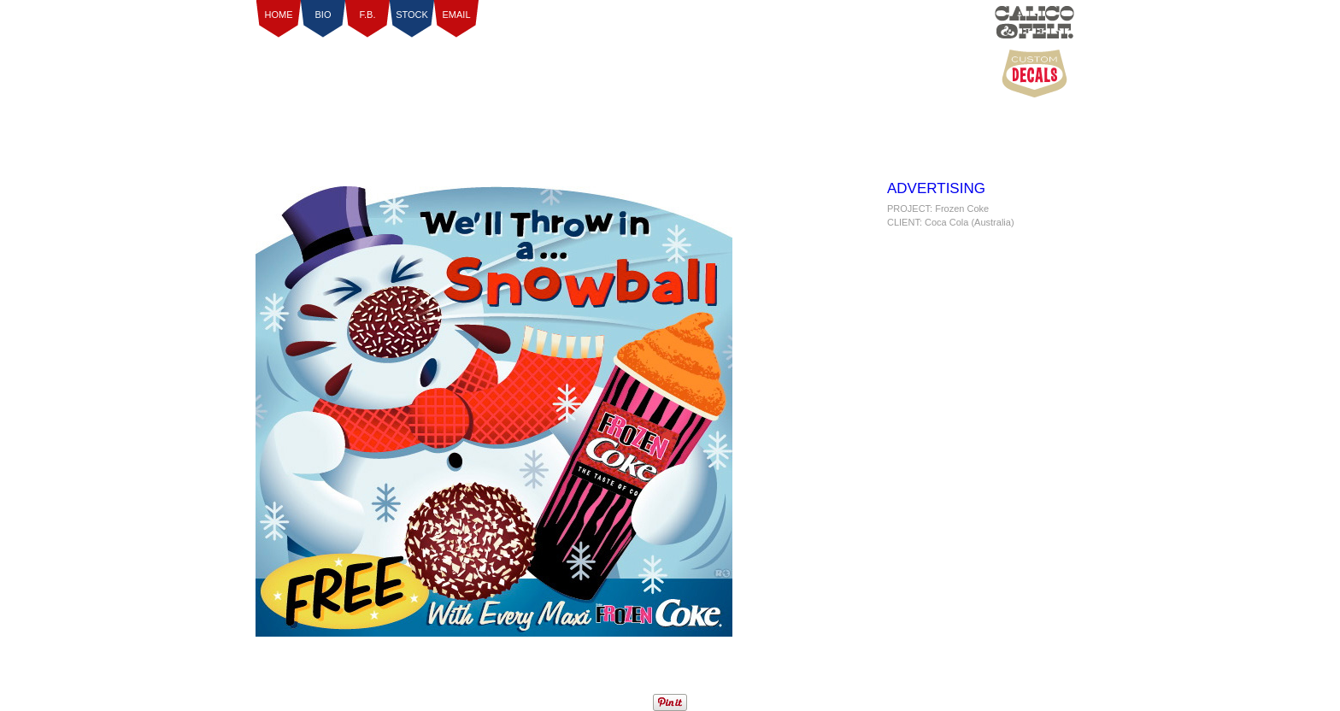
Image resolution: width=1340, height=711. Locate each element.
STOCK (412, 14)
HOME (279, 14)
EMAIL (456, 14)
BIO (323, 14)
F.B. (368, 14)
